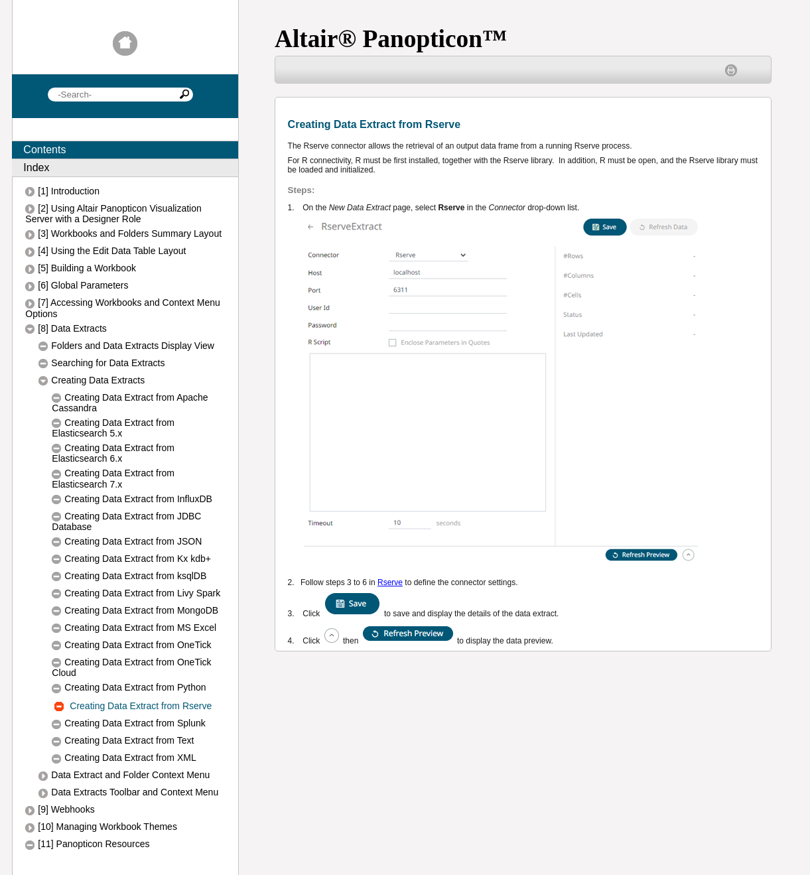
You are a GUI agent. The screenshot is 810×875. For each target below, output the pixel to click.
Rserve (390, 582)
